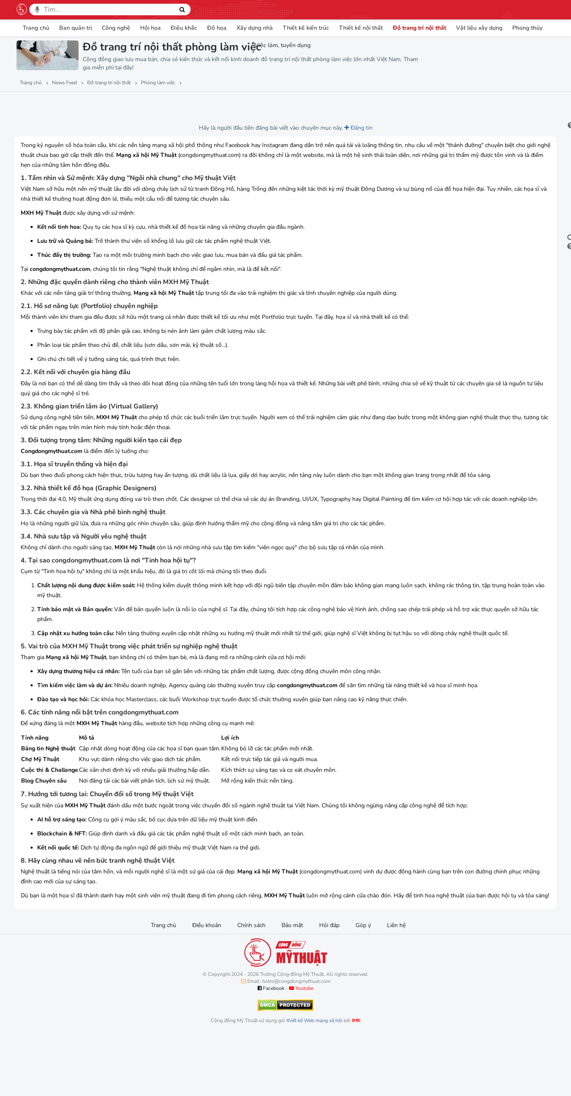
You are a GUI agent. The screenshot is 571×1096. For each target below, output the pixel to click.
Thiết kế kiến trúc (306, 28)
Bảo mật (292, 985)
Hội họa (150, 28)
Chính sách (251, 985)
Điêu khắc (184, 28)
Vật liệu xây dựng (479, 28)
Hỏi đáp (329, 985)
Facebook (271, 1047)
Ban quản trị (75, 28)
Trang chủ (36, 28)
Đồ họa (217, 28)
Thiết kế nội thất (361, 28)
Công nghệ (116, 28)
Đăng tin (296, 128)
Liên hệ (396, 985)
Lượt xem (36, 103)
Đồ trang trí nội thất (419, 28)
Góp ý (363, 985)
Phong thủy (527, 28)
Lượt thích (78, 103)
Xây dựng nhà (255, 28)
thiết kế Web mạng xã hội (314, 1080)
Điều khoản (206, 985)
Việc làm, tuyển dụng (283, 45)
